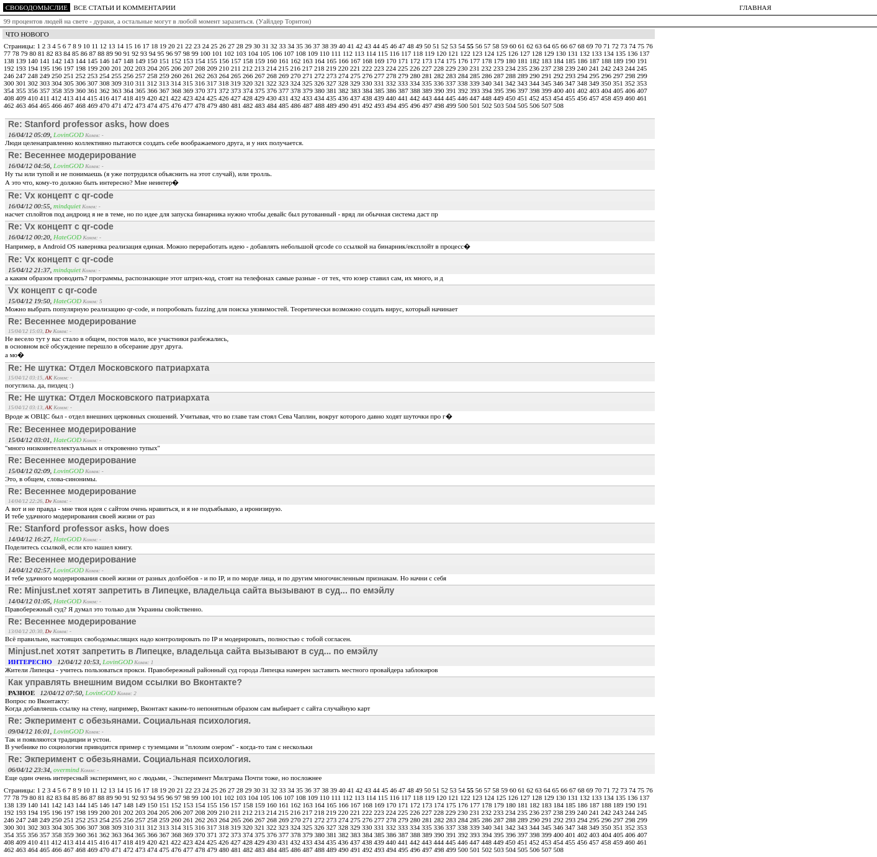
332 (392, 83)
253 (93, 75)
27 (232, 46)
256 (129, 75)
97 (178, 53)
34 (291, 46)
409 (21, 98)
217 (308, 68)
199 (93, 68)
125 (502, 53)
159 (260, 60)
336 (440, 83)
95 (162, 53)
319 (236, 83)
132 (585, 53)
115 (384, 53)
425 (212, 98)
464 (34, 105)
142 (57, 60)
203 (141, 68)
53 (453, 46)
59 (505, 46)
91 (128, 53)
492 (368, 105)
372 (225, 90)
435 (332, 98)
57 (487, 46)
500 (464, 105)
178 (487, 60)
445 (451, 98)
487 (308, 105)
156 (225, 60)
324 (296, 83)
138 (10, 60)
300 (10, 83)
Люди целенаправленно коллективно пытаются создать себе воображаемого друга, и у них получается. (154, 142)
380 (320, 90)
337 (451, 83)
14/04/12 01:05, (30, 601)
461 (642, 98)
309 (117, 83)
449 (499, 98)
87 (93, 53)
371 (212, 90)
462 (10, 105)
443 (427, 98)
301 (21, 83)
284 (464, 75)
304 (57, 83)
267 (260, 75)
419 (140, 98)
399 (547, 90)
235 (523, 68)
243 (618, 68)
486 (296, 105)
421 (165, 98)
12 (104, 46)
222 (368, 68)
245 (642, 68)
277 (380, 75)
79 (25, 53)
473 (141, 105)
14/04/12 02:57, (30, 570)
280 (416, 75)
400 (559, 90)
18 (155, 46)
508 (559, 105)
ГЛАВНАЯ (755, 7)
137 (644, 53)
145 (93, 60)
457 (595, 98)
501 (476, 105)
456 (583, 98)
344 (535, 83)
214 (272, 68)
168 (368, 60)
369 (189, 90)
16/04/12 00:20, (30, 237)
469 (93, 105)
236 (535, 68)
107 (289, 53)
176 (464, 60)
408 (10, 98)
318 (224, 83)
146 (105, 60)
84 (67, 53)
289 (523, 75)
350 (607, 83)
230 (463, 68)
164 (320, 60)
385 (380, 90)
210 (225, 68)
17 (146, 46)
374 (248, 90)
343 (523, 83)
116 (395, 53)
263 (212, 75)
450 (511, 98)
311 (141, 83)
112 (348, 53)
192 (10, 68)
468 (82, 105)
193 (21, 68)
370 (201, 90)
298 (631, 75)
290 (535, 75)
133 (597, 53)
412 (57, 98)
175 (451, 60)
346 (559, 83)
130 (561, 53)
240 (583, 68)
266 (248, 75)
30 (257, 46)
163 (308, 60)
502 (487, 105)
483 (260, 105)
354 (10, 90)
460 (631, 98)
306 (82, 83)
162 (296, 60)
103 (242, 53)
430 (272, 98)
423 (188, 98)
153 (189, 60)
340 (487, 83)
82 (51, 53)
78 (16, 53)
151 (165, 60)
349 (595, 83)
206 (177, 68)
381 (332, 90)
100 (206, 53)
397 (523, 90)
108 (301, 53)
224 (392, 68)
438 (368, 98)
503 (499, 105)
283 (451, 75)
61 (522, 46)
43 (368, 46)
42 (360, 46)
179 (499, 60)
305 (69, 83)
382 (344, 90)
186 (583, 60)
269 (284, 75)
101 (218, 53)
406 (631, 90)
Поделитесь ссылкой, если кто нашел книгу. (68, 547)
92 (136, 53)
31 (266, 46)
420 (153, 98)
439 (379, 98)
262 (201, 75)
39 (334, 46)
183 (547, 60)
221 (356, 68)
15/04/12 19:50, (30, 300)
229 (451, 68)
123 (478, 53)
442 (415, 98)
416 (105, 98)
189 (619, 60)
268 (273, 75)
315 (188, 83)
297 (619, 75)
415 (93, 98)
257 (141, 75)
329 (356, 83)
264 (225, 75)
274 (344, 75)
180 (512, 60)
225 (404, 68)
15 (129, 46)
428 (248, 98)
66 (564, 46)
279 (404, 75)
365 (141, 90)
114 (372, 53)
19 (164, 46)
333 (404, 83)
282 (440, 75)
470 (105, 105)
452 (535, 98)
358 (57, 90)
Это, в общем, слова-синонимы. (51, 478)
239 (571, 68)
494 (392, 105)
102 (230, 53)
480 (225, 105)
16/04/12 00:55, (30, 206)
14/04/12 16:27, (30, 539)
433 (308, 98)
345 (547, 83)
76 (649, 46)
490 (344, 105)
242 (607, 68)
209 (212, 68)
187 (595, 60)
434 (320, 98)
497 (428, 105)
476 (177, 105)
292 (559, 75)
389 (428, 90)
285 (476, 75)
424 (201, 98)
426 (224, 98)
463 (21, 105)
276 (368, 75)
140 (34, 60)
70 (599, 46)
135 (621, 53)
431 (284, 98)
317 (212, 83)
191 (642, 60)
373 (237, 90)
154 (201, 60)
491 (356, 105)
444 (440, 98)
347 (571, 83)
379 (308, 90)
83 (59, 53)
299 (642, 75)
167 (356, 60)
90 (119, 53)
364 (129, 90)
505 (523, 105)
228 (440, 68)
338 (463, 83)
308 (105, 83)
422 (176, 98)
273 (332, 75)
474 (153, 105)
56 (479, 46)
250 (57, 75)
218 (320, 68)
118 (419, 53)
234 (511, 68)
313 (165, 83)
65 (556, 46)
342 (511, 83)
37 (317, 46)
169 (380, 60)
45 (385, 46)
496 (416, 105)
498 (440, 105)
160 (273, 60)
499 (451, 105)
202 (129, 68)
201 (117, 68)
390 (440, 90)
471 (117, 105)
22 (189, 46)
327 (332, 83)
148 (129, 60)
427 (236, 98)
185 (571, 60)
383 (356, 90)
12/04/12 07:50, (47, 692)
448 (487, 98)
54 (462, 46)
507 (547, 105)
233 (499, 68)
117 (407, 53)
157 (237, 60)
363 (117, 90)
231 (475, 68)
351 (618, 83)
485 (284, 105)
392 (464, 90)
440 (392, 98)
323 (284, 83)
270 (296, 75)
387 (404, 90)
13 (112, 46)
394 (487, 90)
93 (144, 53)
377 (284, 90)
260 (177, 75)
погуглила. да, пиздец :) (39, 385)
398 (535, 90)
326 (320, 83)
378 (296, 90)
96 (170, 53)
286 (487, 75)
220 (344, 68)
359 (69, 90)
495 (404, 105)
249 (46, 75)
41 (351, 46)
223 (379, 68)
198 (82, 68)
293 (571, 75)
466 (57, 105)
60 (514, 46)
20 (172, 46)
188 (607, 60)
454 (559, 98)
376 (273, 90)
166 (344, 60)
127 (526, 53)
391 (451, 90)
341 (499, 83)
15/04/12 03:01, (30, 439)
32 (275, 46)
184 (559, 60)
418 (129, 98)
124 (490, 53)
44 (377, 46)
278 (392, 75)
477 (189, 105)
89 (110, 53)
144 (82, 60)
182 (535, 60)
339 (475, 83)
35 (300, 46)
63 (539, 46)
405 (619, 90)
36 (309, 46)
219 (332, 68)
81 (42, 53)
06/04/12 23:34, (30, 769)
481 (237, 105)
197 (69, 68)
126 (513, 53)
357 (46, 90)
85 (76, 53)
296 (607, 75)
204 (153, 68)
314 (176, 83)
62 (530, 46)
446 (463, 98)
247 (21, 75)
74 (633, 46)
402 (583, 90)
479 (212, 105)
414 (81, 98)
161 (284, 60)
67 (573, 46)
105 (266, 53)
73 (624, 46)
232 (487, 68)
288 (512, 75)
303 (46, 83)
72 (616, 46)
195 (46, 68)
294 (583, 75)
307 (93, 83)
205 (165, 68)
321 (260, 83)
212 (248, 68)
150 (153, 60)
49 (419, 46)
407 (642, 90)
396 (512, 90)
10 (87, 46)
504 (512, 105)
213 (260, 68)
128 (538, 53)
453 (547, 98)
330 (368, 83)
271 (308, 75)
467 (69, 105)
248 (34, 75)
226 (415, 68)
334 (415, 83)
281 (428, 75)
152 (177, 60)
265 (237, 75)
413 (69, 98)
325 (308, 83)
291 (547, 75)
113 (360, 53)
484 (273, 105)
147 (117, 60)
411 (46, 98)
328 (344, 83)
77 (8, 53)
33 (283, 46)
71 (607, 46)
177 (476, 60)
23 (198, 46)
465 (46, 105)
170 (392, 60)
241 (595, 68)
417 (117, 98)
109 (314, 53)
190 (631, 60)
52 (445, 46)
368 (177, 90)
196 (57, 68)
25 (214, 46)
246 (10, 75)
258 (153, 75)
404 (607, 90)
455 (571, 98)
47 (402, 46)
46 (394, 46)
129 (549, 53)
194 (34, 68)
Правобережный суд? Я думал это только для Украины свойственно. (104, 609)
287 (499, 75)
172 (416, 60)
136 (633, 53)
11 (95, 46)
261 (189, 75)
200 (105, 68)
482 (248, 105)
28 (240, 46)
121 (454, 53)
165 (332, 60)
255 (117, 75)
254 (105, 75)
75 (641, 46)
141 (46, 60)
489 (332, 105)
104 (253, 53)
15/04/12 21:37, (30, 269)
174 (440, 60)
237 (547, 68)
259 (165, 75)
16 (138, 46)
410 (34, 98)
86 (85, 53)
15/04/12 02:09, (30, 470)
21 (180, 46)
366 (153, 90)
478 (201, 105)
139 (21, 60)
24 (206, 46)
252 (82, 75)
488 (320, 105)
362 (105, 90)
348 (583, 83)
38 (326, 46)
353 (642, 83)
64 (548, 46)
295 (595, 75)
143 (69, 60)
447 (475, 98)
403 (595, 90)
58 (496, 46)
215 (284, 68)
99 (196, 53)
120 (442, 53)
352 (631, 83)
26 (223, 46)
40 (343, 46)
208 (201, 68)
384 (368, 90)
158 (248, 60)
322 (272, 83)
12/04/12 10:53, (55, 661)
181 (523, 60)
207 (189, 68)
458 (607, 98)
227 (427, 68)
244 (631, 68)
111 (337, 53)
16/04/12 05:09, (30, 134)
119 (430, 53)
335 (427, 83)
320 (248, 83)
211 (237, 68)
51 (437, 46)
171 (404, 60)
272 (320, 75)
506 (535, 105)
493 (380, 105)
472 (129, 105)
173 (428, 60)
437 (356, 98)
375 (260, 90)
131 (574, 53)
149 (141, 60)
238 (559, 68)
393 (476, 90)
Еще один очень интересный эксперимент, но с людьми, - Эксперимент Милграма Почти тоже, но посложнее (163, 777)
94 (153, 53)
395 (499, 90)
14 (121, 46)
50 (428, 46)
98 (187, 53)
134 (609, 53)
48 (411, 46)
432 (296, 98)
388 (416, 90)
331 (379, 83)
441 (404, 98)
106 (278, 53)
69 (590, 46)
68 (582, 46)
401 (571, 90)
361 (93, 90)
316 (201, 83)
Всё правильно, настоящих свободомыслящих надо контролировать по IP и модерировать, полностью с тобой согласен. (178, 638)
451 (523, 98)
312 (153, 83)
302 (34, 83)
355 (21, 90)
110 (325, 53)
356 (34, 90)
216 (296, 68)
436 (344, 98)
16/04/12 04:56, (30, 165)
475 (165, 105)
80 (33, 53)
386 (392, 90)
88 (101, 53)
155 (212, 60)
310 (129, 83)
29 (249, 46)
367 (165, 90)
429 (260, 98)
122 (466, 53)
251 (69, 75)
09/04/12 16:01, (30, 731)
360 (82, 90)
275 (356, 75)
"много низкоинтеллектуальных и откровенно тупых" (82, 447)
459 (618, 98)
